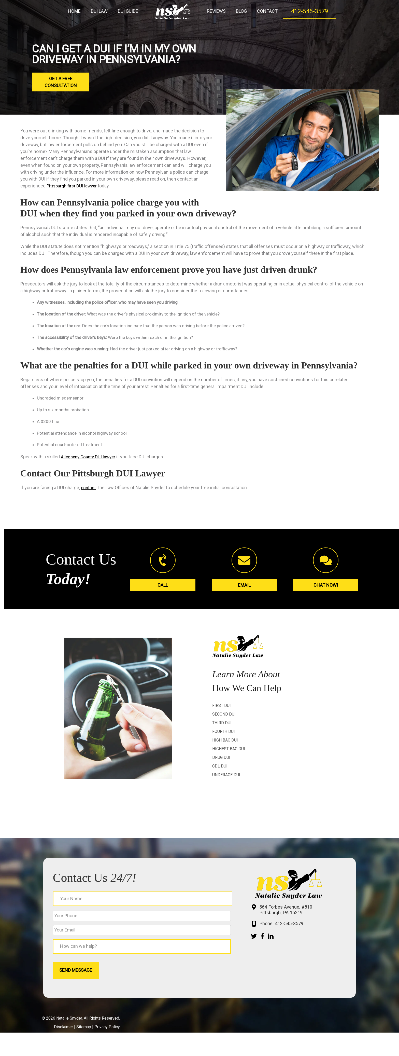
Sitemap (83, 1050)
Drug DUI (221, 760)
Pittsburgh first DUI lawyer (73, 185)
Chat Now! (326, 588)
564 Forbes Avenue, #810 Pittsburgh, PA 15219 (269, 920)
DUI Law (99, 11)
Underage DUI (226, 777)
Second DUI (224, 716)
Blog (241, 11)
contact (88, 490)
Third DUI (222, 725)
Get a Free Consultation (61, 82)
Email (244, 588)
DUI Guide (128, 11)
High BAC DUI (225, 742)
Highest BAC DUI (228, 751)
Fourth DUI (223, 734)
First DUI (221, 708)
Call (163, 588)
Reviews (216, 11)
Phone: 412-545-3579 (265, 935)
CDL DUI (219, 768)
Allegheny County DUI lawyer (89, 459)
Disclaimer (63, 1050)
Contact (267, 11)
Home (74, 11)
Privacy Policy (107, 1050)
